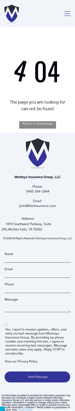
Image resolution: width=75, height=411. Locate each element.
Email (9, 269)
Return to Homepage (37, 123)
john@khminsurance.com (37, 205)
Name (9, 254)
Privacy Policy (27, 361)
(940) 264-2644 (37, 191)
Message (11, 299)
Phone (9, 284)
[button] (67, 14)
